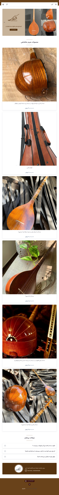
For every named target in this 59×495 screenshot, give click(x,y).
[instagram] (29, 484)
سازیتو (23, 489)
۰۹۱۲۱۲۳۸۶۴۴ (29, 481)
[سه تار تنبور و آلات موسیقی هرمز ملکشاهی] (52, 4)
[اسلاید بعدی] (54, 22)
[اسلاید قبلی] (4, 22)
